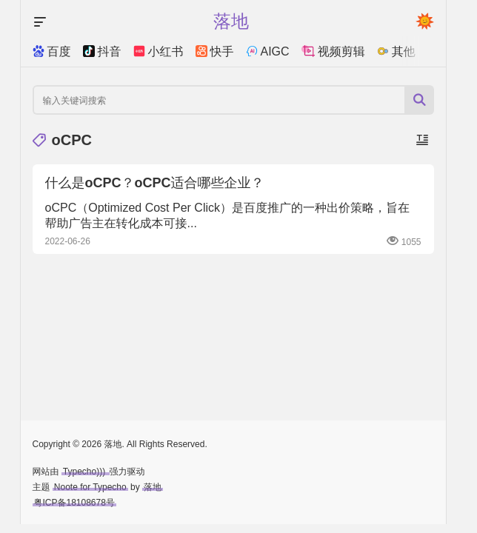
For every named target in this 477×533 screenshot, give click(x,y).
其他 (396, 51)
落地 (152, 487)
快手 (215, 51)
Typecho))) (85, 471)
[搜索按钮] (419, 100)
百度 (52, 51)
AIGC (268, 51)
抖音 (102, 51)
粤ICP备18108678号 (74, 502)
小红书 (158, 51)
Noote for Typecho (90, 487)
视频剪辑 (333, 51)
